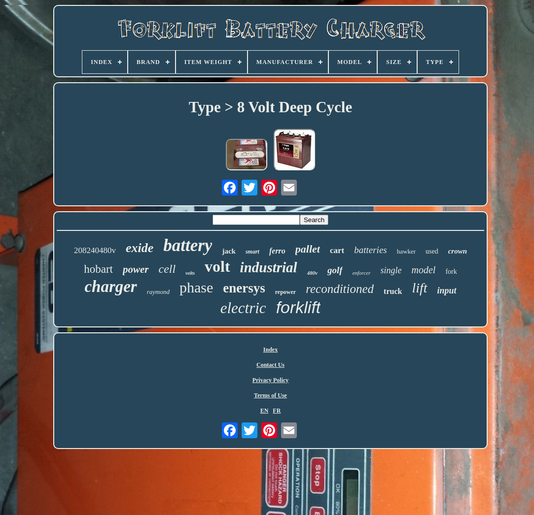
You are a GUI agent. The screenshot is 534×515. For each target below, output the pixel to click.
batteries (370, 250)
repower (285, 292)
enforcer (362, 273)
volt (217, 266)
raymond (158, 291)
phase (196, 287)
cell (167, 268)
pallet (307, 249)
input (447, 290)
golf (335, 270)
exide (139, 248)
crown (457, 251)
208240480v (95, 250)
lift (419, 287)
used (432, 251)
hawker (406, 251)
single (391, 270)
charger (110, 286)
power (136, 269)
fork (451, 271)
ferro (277, 251)
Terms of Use (270, 395)
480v (312, 273)
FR (277, 410)
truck (393, 291)
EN (264, 410)
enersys (244, 288)
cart (337, 250)
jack (229, 251)
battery (187, 245)
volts (190, 273)
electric (243, 308)
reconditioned (340, 288)
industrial (268, 267)
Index (270, 349)
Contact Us (270, 364)
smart (252, 251)
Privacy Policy (270, 380)
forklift (298, 307)
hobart (98, 269)
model (424, 269)
